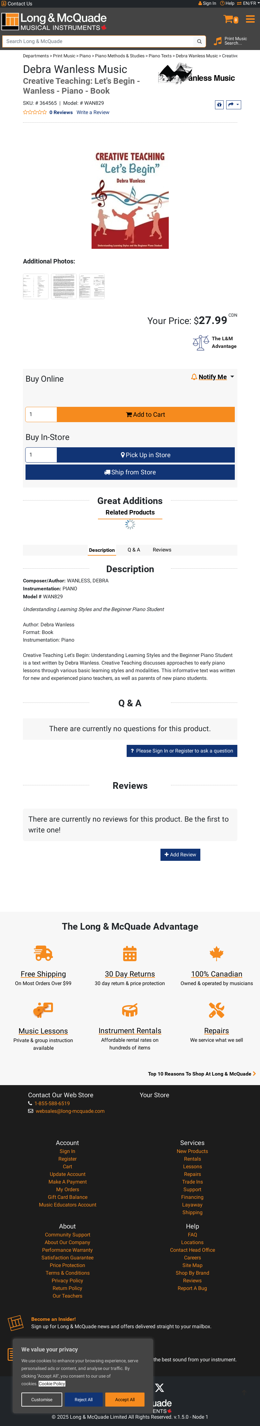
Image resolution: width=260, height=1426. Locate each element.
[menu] (249, 16)
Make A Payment (67, 1182)
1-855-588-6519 (49, 1103)
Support (192, 1189)
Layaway (192, 1205)
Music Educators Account (67, 1205)
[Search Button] (199, 41)
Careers (192, 1258)
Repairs (192, 1174)
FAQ (192, 1235)
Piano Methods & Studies (120, 55)
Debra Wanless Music (197, 55)
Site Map (192, 1265)
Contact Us (16, 4)
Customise (41, 1399)
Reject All (84, 1399)
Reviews (192, 1281)
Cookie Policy (52, 1383)
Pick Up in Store (146, 455)
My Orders (67, 1189)
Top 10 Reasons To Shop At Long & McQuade (202, 1073)
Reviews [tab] (162, 550)
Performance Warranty (67, 1250)
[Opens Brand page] (196, 74)
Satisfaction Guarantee (67, 1258)
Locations (192, 1242)
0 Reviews (61, 112)
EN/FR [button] (246, 3)
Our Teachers (67, 1296)
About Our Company (67, 1242)
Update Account (67, 1174)
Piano (85, 55)
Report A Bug (192, 1288)
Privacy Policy (67, 1281)
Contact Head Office (192, 1250)
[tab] (130, 513)
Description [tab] (102, 549)
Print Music (64, 55)
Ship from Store (130, 472)
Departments (36, 55)
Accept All (125, 1399)
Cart (67, 1166)
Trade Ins (192, 1182)
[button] (227, 16)
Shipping (192, 1212)
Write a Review (93, 112)
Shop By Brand (192, 1273)
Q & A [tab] (134, 550)
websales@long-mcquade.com (66, 1111)
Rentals (192, 1159)
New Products (192, 1151)
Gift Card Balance (67, 1197)
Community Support (67, 1235)
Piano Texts (160, 55)
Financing (192, 1197)
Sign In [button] (207, 3)
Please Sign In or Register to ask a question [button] (182, 751)
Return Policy (67, 1288)
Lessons (192, 1166)
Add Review (180, 855)
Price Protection (67, 1265)
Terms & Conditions (68, 1273)
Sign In (67, 1151)
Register (67, 1159)
